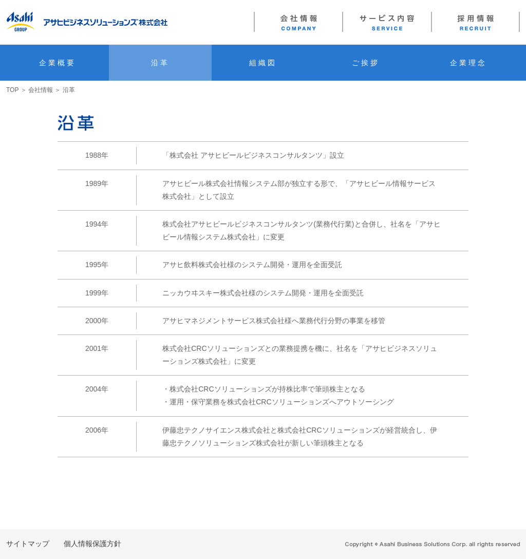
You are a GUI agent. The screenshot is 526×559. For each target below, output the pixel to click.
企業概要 (58, 63)
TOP (12, 90)
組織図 (263, 63)
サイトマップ (27, 543)
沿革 (160, 63)
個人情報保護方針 (92, 543)
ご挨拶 (366, 63)
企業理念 (468, 63)
